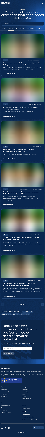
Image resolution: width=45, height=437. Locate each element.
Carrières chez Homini (6, 412)
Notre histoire (4, 389)
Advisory (24, 396)
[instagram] (2, 428)
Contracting (25, 391)
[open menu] (42, 3)
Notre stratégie (4, 394)
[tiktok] (5, 428)
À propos (3, 387)
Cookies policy (26, 414)
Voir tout (3, 28)
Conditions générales (28, 417)
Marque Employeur (26, 398)
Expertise (3, 407)
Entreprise (25, 387)
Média (24, 411)
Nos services (4, 396)
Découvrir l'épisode (9, 74)
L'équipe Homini (5, 391)
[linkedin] (9, 428)
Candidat (3, 403)
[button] (42, 304)
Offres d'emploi (26, 403)
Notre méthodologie (6, 405)
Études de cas (26, 408)
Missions (24, 405)
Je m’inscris (8, 353)
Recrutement (25, 389)
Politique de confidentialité (29, 420)
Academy (24, 394)
